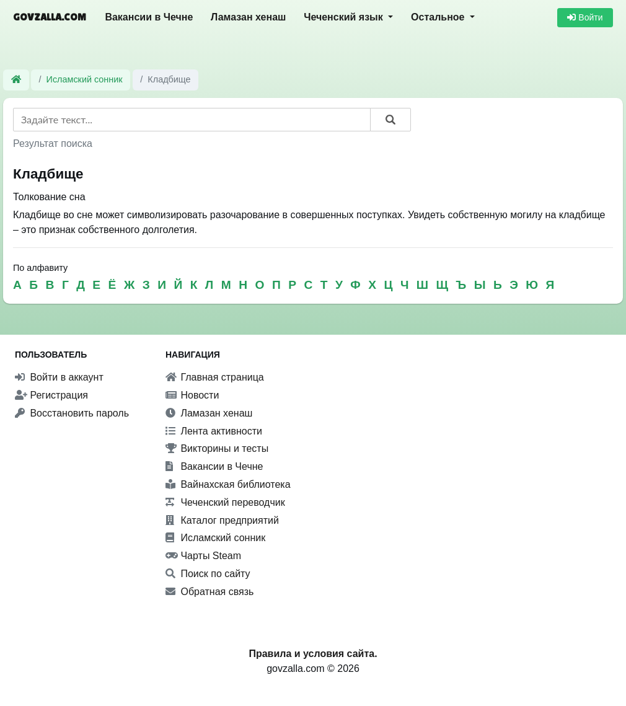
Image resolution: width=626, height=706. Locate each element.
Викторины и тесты (216, 448)
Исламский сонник (84, 79)
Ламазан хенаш (248, 17)
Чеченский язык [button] (345, 17)
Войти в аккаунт (59, 377)
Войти (584, 17)
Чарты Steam (203, 555)
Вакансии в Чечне (149, 17)
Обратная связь (209, 591)
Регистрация (51, 395)
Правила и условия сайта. (313, 653)
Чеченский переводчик (225, 502)
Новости (192, 395)
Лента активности (213, 431)
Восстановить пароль (72, 413)
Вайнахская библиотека (228, 484)
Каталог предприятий (222, 520)
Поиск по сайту (207, 573)
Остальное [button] (439, 17)
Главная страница (214, 377)
